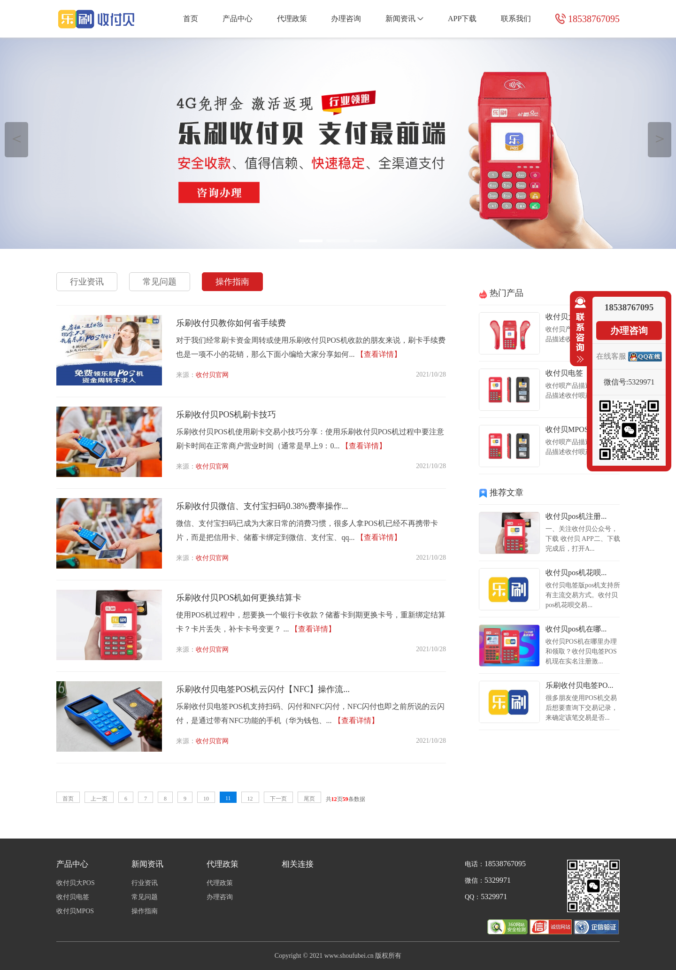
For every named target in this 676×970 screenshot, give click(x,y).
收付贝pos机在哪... (576, 629)
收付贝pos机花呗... (576, 573)
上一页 (99, 798)
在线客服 (611, 356)
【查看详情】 (378, 354)
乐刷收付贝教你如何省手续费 (231, 323)
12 (250, 798)
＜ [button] (16, 138)
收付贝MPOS (567, 429)
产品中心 (238, 19)
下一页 (278, 798)
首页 (190, 19)
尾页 (309, 798)
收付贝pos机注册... (576, 516)
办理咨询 (346, 19)
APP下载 (462, 19)
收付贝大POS (567, 317)
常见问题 (160, 281)
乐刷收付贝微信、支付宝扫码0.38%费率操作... (262, 506)
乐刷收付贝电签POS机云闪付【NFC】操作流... (263, 689)
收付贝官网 (212, 374)
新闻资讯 (404, 19)
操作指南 (232, 281)
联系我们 (516, 19)
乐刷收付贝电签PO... (579, 685)
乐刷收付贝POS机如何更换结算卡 (238, 597)
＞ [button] (660, 138)
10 (206, 798)
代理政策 (292, 19)
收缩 (578, 330)
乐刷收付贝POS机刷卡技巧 (226, 414)
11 (228, 798)
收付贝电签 (564, 373)
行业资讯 (87, 281)
